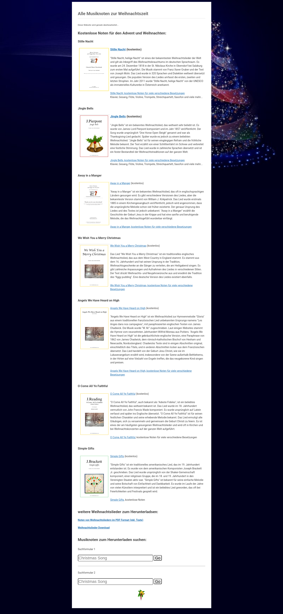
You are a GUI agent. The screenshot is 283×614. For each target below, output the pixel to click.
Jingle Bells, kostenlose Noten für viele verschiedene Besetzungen (147, 160)
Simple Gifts (117, 456)
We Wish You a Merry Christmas (128, 245)
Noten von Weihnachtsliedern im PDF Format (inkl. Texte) (110, 520)
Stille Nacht (118, 49)
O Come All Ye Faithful (122, 393)
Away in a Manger (120, 183)
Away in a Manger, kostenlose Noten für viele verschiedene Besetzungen (151, 226)
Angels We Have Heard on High (128, 308)
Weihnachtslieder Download (94, 527)
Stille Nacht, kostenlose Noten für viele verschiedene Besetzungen (147, 93)
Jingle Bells (118, 116)
